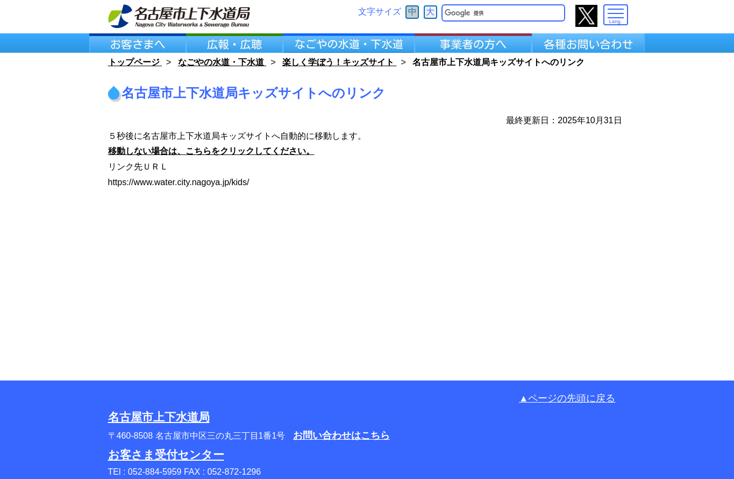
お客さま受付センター (166, 454)
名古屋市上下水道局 (159, 417)
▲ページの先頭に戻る (567, 398)
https (117, 182)
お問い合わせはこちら (341, 435)
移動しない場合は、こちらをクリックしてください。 (211, 151)
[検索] (496, 13)
